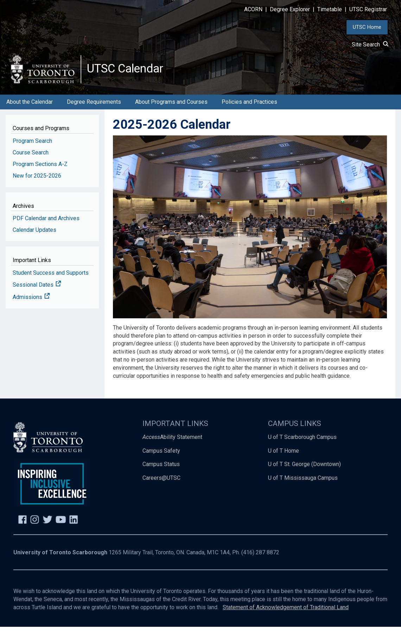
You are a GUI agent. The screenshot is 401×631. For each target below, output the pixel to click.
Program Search (32, 144)
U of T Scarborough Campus (302, 441)
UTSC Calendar (129, 70)
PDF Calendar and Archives (46, 222)
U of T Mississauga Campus (303, 482)
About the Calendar (29, 105)
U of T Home (283, 454)
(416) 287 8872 (260, 556)
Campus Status (161, 468)
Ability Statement (172, 441)
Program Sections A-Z (40, 168)
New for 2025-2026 (37, 179)
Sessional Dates (37, 289)
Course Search (31, 156)
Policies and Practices (249, 105)
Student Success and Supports (51, 276)
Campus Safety (161, 454)
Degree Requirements (94, 105)
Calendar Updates (34, 233)
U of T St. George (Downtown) (304, 468)
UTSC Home (367, 27)
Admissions (31, 301)
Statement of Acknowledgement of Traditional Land (286, 611)
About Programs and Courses (171, 105)
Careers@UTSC (161, 482)
